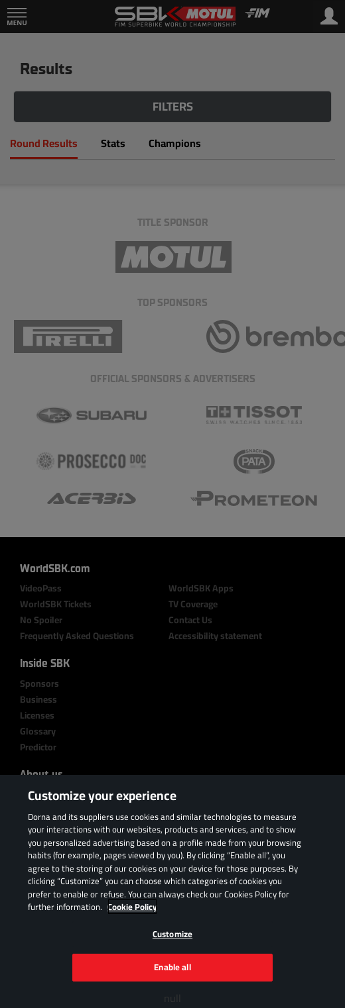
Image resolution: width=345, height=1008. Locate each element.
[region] (172, 891)
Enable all (172, 967)
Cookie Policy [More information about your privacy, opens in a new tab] (132, 907)
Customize (172, 934)
